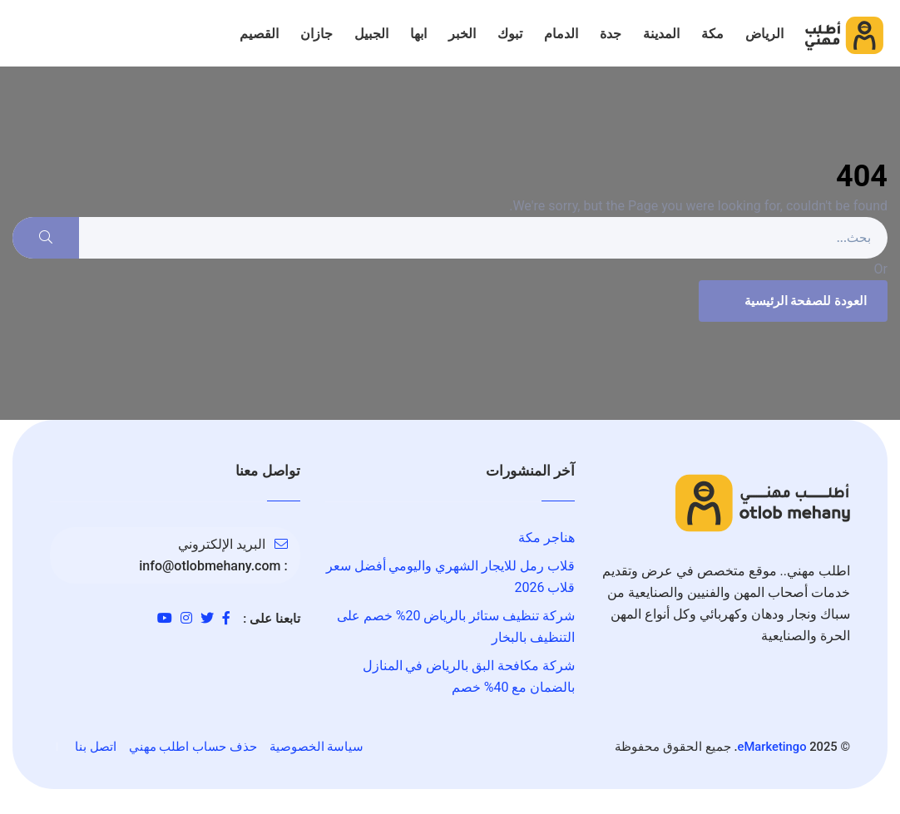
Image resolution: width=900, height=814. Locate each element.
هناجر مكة (546, 537)
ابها (418, 34)
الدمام (561, 34)
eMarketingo (772, 746)
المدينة (661, 34)
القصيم (259, 34)
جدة (610, 34)
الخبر (462, 34)
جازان (316, 34)
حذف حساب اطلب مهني (193, 746)
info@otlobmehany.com (209, 566)
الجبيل (371, 34)
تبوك (509, 34)
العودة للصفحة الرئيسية (791, 301)
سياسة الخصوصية (317, 746)
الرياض (764, 34)
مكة (712, 34)
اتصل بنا (95, 746)
